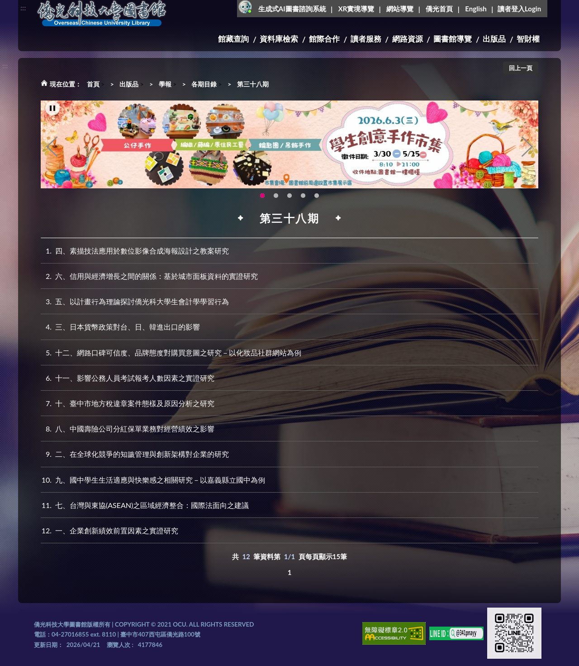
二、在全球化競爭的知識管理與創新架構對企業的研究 (135, 454)
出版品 (494, 38)
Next (527, 147)
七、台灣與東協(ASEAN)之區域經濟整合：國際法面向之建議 (145, 505)
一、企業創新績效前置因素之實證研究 (109, 530)
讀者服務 (366, 38)
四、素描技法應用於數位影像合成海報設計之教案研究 (135, 250)
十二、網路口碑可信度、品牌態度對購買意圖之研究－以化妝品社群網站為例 (171, 352)
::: (23, 7)
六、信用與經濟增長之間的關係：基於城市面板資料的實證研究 (149, 276)
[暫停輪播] (52, 109)
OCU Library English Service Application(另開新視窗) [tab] (276, 196)
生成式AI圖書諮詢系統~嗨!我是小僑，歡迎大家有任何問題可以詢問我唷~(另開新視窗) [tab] (316, 196)
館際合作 (324, 38)
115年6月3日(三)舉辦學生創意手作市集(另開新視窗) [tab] (262, 196)
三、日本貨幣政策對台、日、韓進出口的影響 (120, 326)
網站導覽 (399, 9)
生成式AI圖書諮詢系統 (292, 9)
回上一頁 (520, 68)
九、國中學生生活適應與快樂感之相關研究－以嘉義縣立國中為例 (153, 479)
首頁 (93, 84)
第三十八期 (253, 84)
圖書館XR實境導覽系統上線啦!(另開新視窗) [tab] (289, 196)
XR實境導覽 (356, 9)
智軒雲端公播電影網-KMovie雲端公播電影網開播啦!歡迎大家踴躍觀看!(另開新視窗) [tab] (303, 196)
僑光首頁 (439, 9)
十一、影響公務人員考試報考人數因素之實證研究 (127, 378)
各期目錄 (204, 84)
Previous (52, 147)
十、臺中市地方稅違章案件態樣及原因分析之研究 (127, 403)
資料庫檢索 (279, 38)
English (475, 9)
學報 (165, 84)
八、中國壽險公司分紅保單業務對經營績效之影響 (127, 428)
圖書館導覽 (452, 38)
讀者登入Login (519, 9)
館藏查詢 (233, 38)
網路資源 (407, 38)
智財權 (528, 38)
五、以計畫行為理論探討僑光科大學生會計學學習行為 (135, 301)
